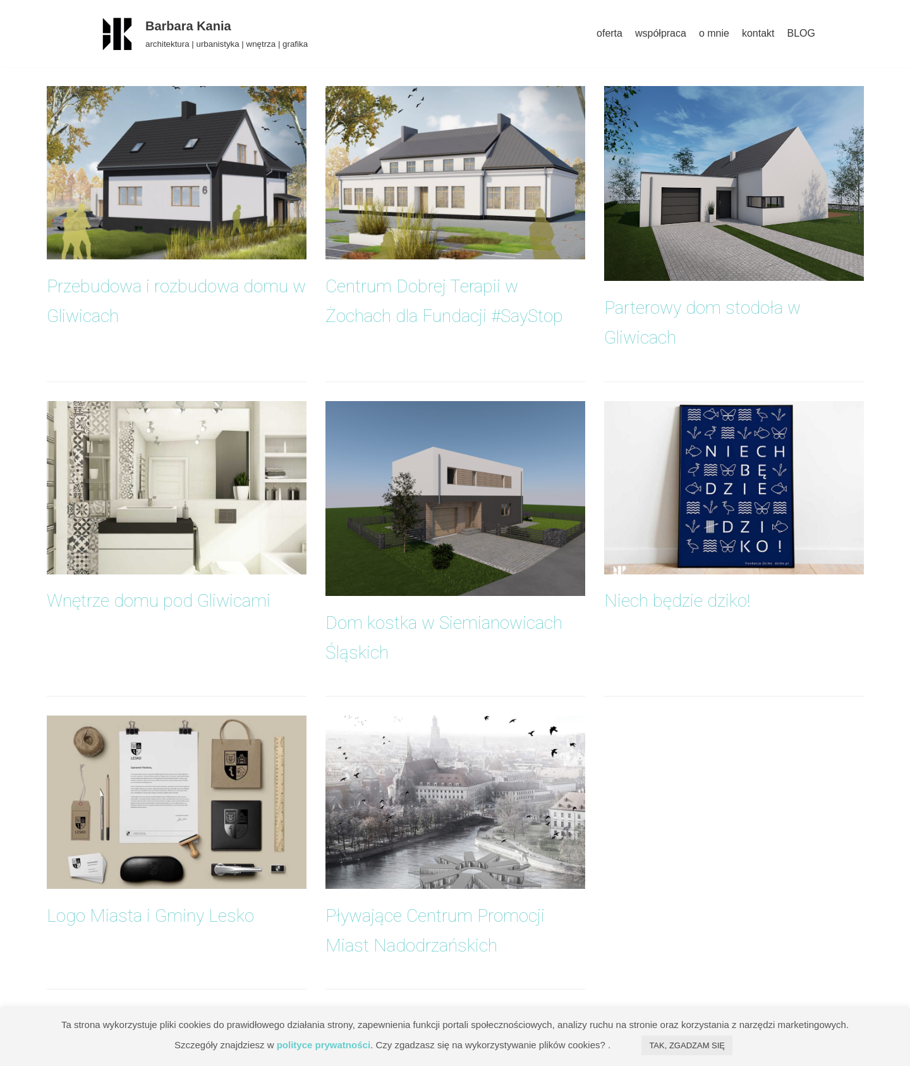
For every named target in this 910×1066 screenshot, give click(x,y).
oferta (609, 33)
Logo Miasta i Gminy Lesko (150, 915)
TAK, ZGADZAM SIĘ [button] (687, 1045)
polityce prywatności (323, 1044)
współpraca (660, 33)
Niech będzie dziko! (677, 600)
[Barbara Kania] (201, 33)
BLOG (801, 33)
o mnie (714, 33)
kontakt (758, 33)
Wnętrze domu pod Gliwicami (158, 600)
